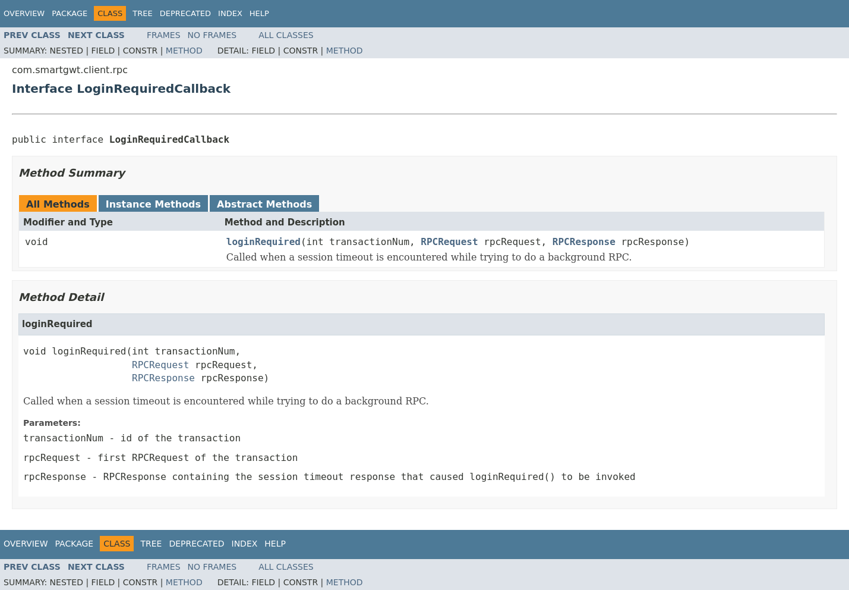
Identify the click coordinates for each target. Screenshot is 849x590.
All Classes (286, 35)
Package (69, 13)
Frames (164, 35)
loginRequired (263, 241)
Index (230, 13)
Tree (142, 13)
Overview (24, 13)
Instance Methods (153, 204)
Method (184, 50)
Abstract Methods (264, 204)
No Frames (212, 35)
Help (259, 13)
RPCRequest (449, 241)
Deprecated (185, 13)
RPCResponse (584, 241)
